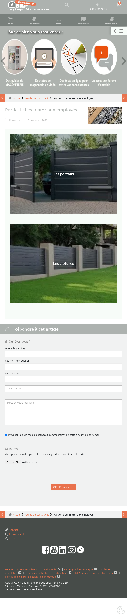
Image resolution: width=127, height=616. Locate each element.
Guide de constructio (37, 116)
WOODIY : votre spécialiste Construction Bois (31, 586)
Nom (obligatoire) (15, 366)
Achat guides (14, 21)
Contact (11, 547)
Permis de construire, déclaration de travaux (30, 594)
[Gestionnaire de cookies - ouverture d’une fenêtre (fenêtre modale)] (121, 610)
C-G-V (10, 556)
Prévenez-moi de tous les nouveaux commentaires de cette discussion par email (53, 452)
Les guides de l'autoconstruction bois (46, 590)
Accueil (17, 116)
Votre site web (13, 390)
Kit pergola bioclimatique (78, 586)
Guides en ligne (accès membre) (58, 21)
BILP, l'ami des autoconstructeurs (94, 590)
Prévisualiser (66, 504)
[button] (119, 31)
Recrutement (14, 551)
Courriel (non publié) (17, 378)
